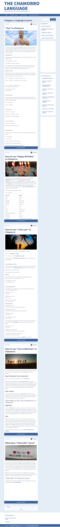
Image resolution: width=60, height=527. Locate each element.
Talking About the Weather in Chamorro (47, 29)
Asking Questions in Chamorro (46, 101)
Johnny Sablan (18, 482)
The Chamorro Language (22, 5)
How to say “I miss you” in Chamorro (18, 231)
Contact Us (7, 522)
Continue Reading (21, 147)
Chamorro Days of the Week (47, 35)
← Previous (8, 506)
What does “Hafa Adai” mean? (20, 443)
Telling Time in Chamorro (46, 32)
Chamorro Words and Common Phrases (46, 85)
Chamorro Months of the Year (47, 38)
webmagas (35, 24)
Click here (24, 337)
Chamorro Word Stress (46, 26)
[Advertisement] (48, 56)
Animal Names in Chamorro (47, 78)
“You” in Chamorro (14, 28)
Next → (7, 509)
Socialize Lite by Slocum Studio (33, 525)
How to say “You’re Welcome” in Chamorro (21, 350)
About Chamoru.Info (9, 515)
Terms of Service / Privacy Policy (10, 519)
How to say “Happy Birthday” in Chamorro (20, 157)
